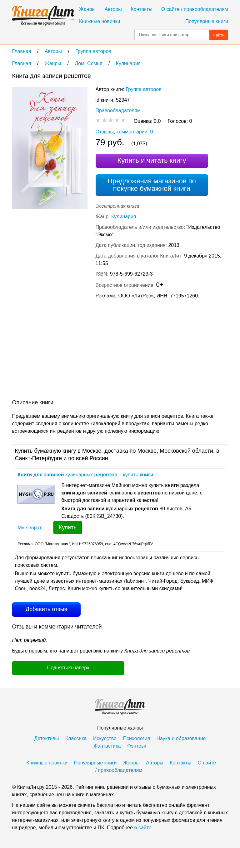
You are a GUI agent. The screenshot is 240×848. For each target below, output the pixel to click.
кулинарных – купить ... (87, 474)
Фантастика (107, 746)
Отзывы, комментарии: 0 (124, 131)
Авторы (113, 9)
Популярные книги (206, 21)
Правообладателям (118, 110)
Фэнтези (136, 746)
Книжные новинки (99, 21)
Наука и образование (181, 738)
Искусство (105, 738)
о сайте (143, 827)
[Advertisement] (64, 350)
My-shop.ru (30, 527)
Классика (76, 738)
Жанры (87, 9)
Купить (68, 527)
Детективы (46, 738)
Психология (136, 738)
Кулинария (123, 216)
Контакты (141, 9)
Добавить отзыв (46, 609)
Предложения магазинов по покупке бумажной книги (152, 184)
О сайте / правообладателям (194, 9)
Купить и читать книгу (151, 160)
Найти (219, 35)
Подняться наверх (68, 667)
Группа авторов (144, 89)
